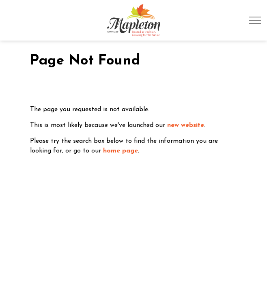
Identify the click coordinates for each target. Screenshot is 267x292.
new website (185, 125)
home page (120, 151)
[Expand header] (255, 20)
